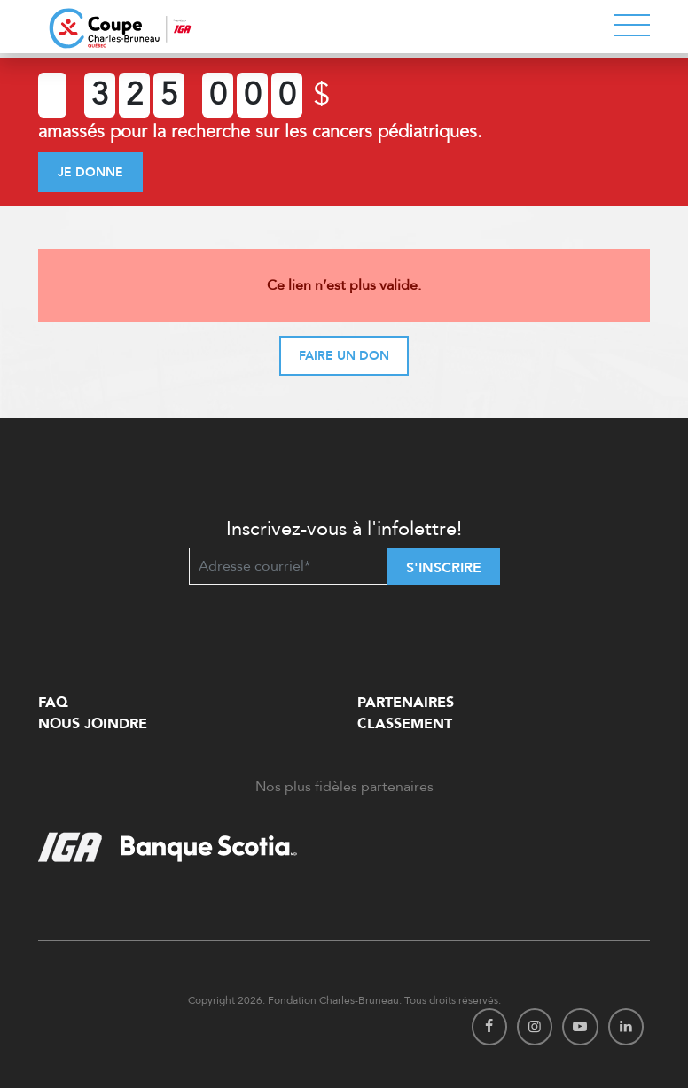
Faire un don (344, 355)
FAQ (53, 702)
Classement (404, 724)
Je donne (90, 172)
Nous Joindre (92, 724)
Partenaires (405, 702)
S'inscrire (443, 568)
